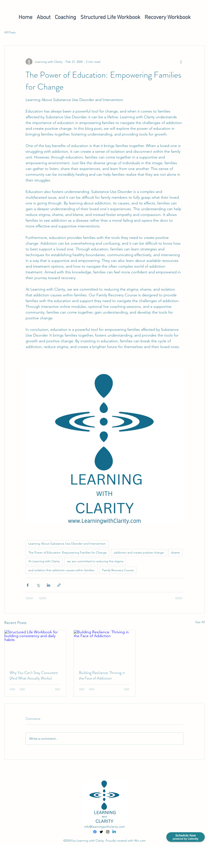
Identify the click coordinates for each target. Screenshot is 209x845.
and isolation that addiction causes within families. (61, 570)
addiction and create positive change (139, 552)
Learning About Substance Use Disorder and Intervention (67, 543)
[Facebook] (95, 832)
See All (200, 622)
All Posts (10, 32)
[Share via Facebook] (28, 585)
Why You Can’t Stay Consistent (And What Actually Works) (34, 675)
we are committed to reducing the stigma (95, 561)
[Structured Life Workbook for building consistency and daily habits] (35, 647)
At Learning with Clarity (44, 561)
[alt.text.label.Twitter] (101, 832)
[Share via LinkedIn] (48, 585)
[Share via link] (59, 585)
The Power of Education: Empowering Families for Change (67, 552)
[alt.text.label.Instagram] (108, 832)
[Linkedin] (114, 832)
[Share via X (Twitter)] (38, 585)
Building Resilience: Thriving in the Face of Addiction (102, 675)
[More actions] (180, 61)
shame (175, 552)
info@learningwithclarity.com (104, 827)
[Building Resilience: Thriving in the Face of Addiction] (104, 647)
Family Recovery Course (118, 570)
